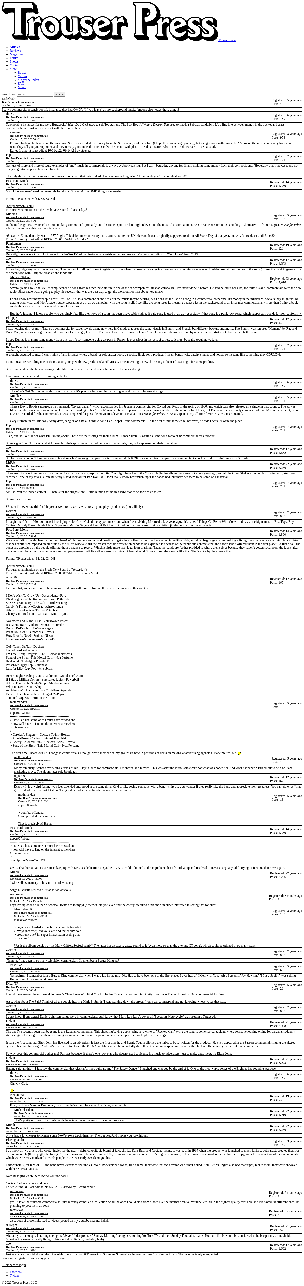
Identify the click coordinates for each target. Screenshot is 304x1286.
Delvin (10, 1021)
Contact (15, 65)
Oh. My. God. (19, 1083)
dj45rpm (11, 1225)
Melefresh (8, 98)
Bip (8, 154)
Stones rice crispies (18, 499)
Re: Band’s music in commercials (25, 117)
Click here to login (14, 1265)
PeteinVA (16, 965)
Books (22, 72)
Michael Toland (20, 277)
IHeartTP (12, 983)
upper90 (11, 577)
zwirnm (11, 511)
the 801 (11, 113)
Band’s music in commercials (19, 102)
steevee (15, 132)
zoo (8, 258)
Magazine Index (28, 80)
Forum (14, 58)
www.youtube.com (54, 1176)
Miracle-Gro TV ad (69, 254)
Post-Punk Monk (17, 180)
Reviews (15, 50)
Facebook (16, 1272)
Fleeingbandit (23, 909)
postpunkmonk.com (20, 206)
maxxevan (17, 894)
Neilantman (17, 1094)
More (13, 69)
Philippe (11, 317)
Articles (15, 47)
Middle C (12, 214)
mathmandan (18, 702)
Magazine (16, 54)
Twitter (14, 1275)
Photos (14, 61)
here (34, 1183)
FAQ (21, 83)
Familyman (13, 243)
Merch (22, 87)
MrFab (10, 462)
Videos (22, 76)
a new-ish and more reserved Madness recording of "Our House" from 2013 (148, 254)
